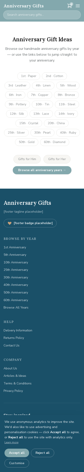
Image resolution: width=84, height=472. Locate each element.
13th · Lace (41, 114)
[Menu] (77, 6)
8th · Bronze (66, 95)
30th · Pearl (42, 132)
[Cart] (69, 6)
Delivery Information (18, 330)
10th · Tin (42, 104)
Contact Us (11, 345)
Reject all (43, 453)
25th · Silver (16, 132)
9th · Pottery (17, 104)
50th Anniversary (16, 292)
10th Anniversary (16, 262)
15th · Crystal (28, 123)
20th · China (56, 123)
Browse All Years (16, 307)
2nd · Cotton (54, 76)
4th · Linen (43, 85)
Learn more (11, 442)
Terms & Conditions (18, 383)
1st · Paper (28, 76)
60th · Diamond (54, 142)
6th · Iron (15, 95)
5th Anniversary (15, 255)
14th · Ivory (66, 114)
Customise (16, 463)
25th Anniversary (16, 270)
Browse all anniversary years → (42, 170)
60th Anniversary (16, 300)
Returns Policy (14, 338)
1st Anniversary (15, 247)
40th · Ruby (68, 132)
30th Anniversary (16, 277)
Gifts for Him (27, 159)
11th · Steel (67, 104)
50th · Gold (26, 142)
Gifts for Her (57, 159)
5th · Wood (68, 85)
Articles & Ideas (15, 376)
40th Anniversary (16, 285)
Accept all (17, 453)
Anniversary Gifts (24, 6)
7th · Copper (39, 95)
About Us (10, 368)
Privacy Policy (13, 391)
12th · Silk (17, 114)
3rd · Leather (17, 85)
